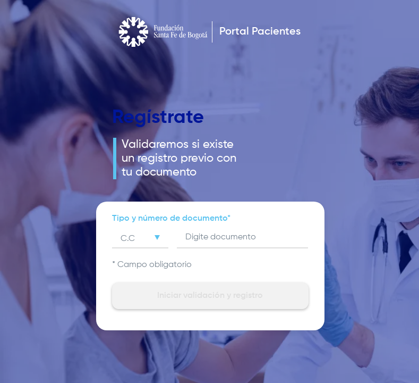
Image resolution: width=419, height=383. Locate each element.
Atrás (102, 93)
